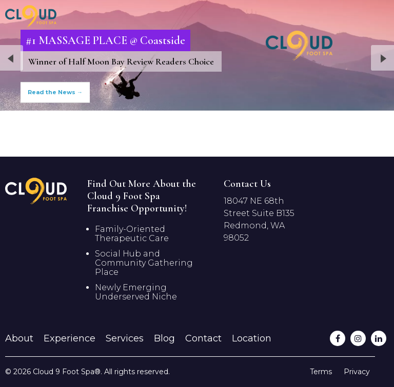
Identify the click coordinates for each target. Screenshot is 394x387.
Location (251, 338)
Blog (164, 338)
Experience (69, 338)
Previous (12, 58)
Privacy (357, 371)
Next (382, 58)
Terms (321, 371)
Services (125, 338)
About (19, 338)
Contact (203, 338)
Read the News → (55, 92)
